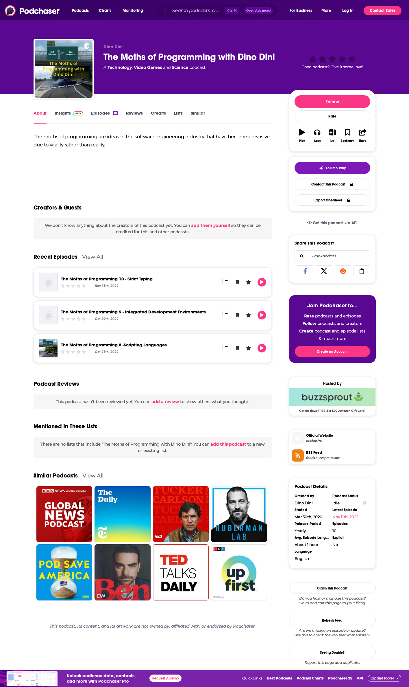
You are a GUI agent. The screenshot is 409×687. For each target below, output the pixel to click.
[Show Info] (365, 503)
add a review (165, 404)
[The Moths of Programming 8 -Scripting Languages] (48, 350)
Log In (348, 10)
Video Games (148, 67)
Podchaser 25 (340, 678)
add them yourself (210, 228)
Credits (158, 113)
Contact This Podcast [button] (332, 184)
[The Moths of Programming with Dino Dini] (63, 69)
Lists (178, 113)
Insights (69, 113)
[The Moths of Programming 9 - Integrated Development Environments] (48, 317)
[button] (82, 10)
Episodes (104, 113)
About (40, 113)
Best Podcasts (279, 678)
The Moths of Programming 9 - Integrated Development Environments (133, 314)
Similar (198, 113)
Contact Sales (382, 10)
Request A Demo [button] (165, 678)
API (360, 678)
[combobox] (221, 10)
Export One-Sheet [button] (332, 200)
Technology (120, 67)
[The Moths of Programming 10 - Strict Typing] (48, 284)
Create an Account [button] (332, 352)
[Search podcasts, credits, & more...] (197, 10)
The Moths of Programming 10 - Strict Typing (107, 281)
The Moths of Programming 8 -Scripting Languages (114, 347)
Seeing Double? (332, 653)
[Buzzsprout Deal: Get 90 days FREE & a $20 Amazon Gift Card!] (332, 400)
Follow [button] (332, 101)
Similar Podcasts (56, 478)
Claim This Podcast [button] (332, 588)
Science (180, 67)
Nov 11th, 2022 (345, 517)
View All (92, 259)
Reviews (134, 113)
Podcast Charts (310, 678)
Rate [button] (332, 116)
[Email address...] (332, 256)
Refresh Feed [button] (332, 620)
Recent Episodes (55, 259)
